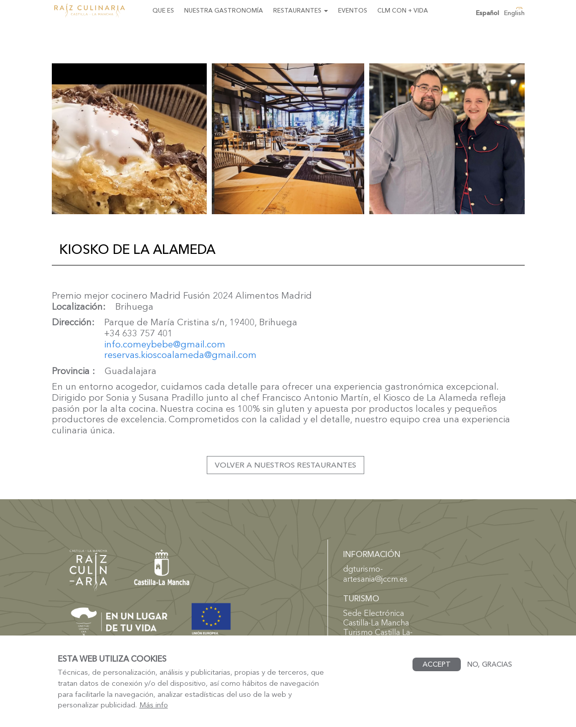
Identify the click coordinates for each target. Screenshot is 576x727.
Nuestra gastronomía (223, 10)
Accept (437, 672)
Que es (163, 10)
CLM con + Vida (402, 10)
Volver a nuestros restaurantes (285, 465)
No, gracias (489, 672)
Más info (153, 713)
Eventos (352, 10)
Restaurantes (300, 10)
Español (487, 13)
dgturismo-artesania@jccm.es (375, 573)
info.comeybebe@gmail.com (164, 344)
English (514, 13)
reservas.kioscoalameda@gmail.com (180, 354)
